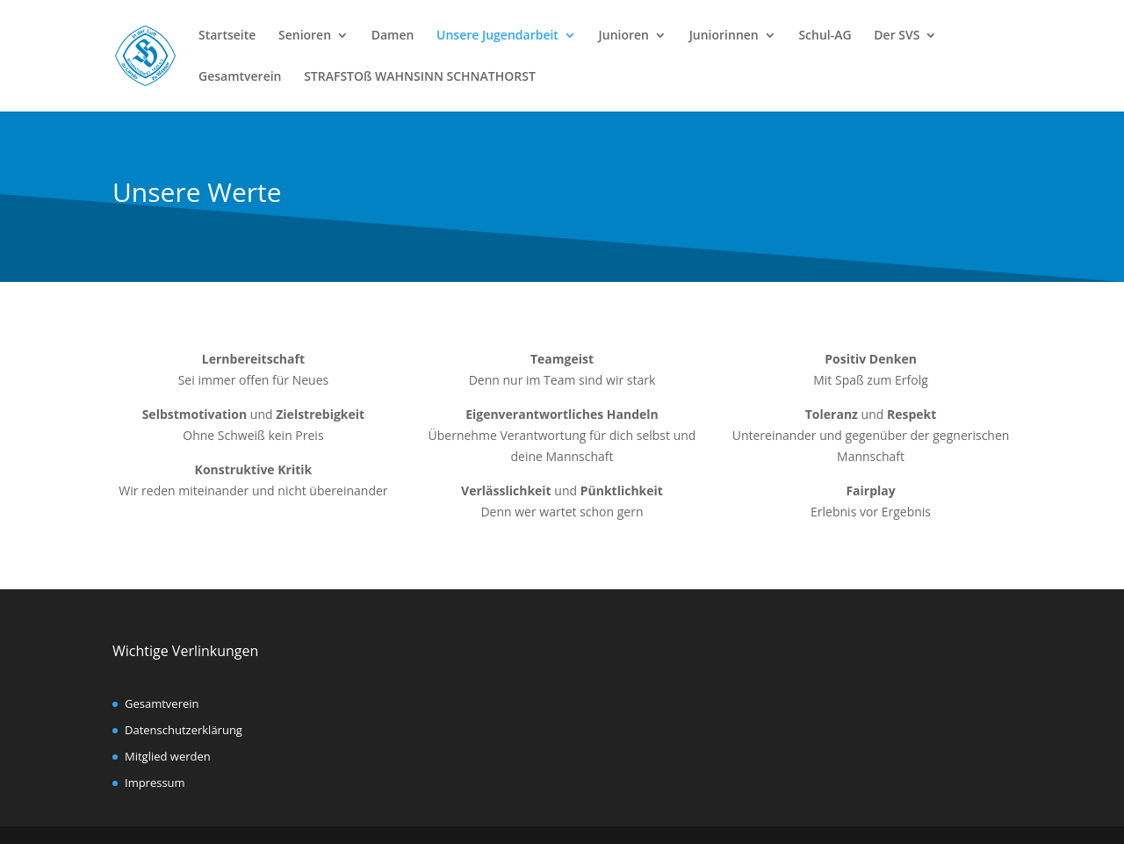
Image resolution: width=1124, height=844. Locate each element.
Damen (392, 36)
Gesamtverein (240, 77)
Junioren (624, 36)
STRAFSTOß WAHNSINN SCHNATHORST (420, 77)
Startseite (227, 36)
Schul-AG (824, 36)
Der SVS (896, 36)
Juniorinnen (724, 36)
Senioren (304, 36)
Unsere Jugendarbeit (497, 36)
